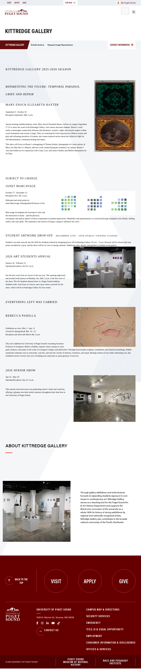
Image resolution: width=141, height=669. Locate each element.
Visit (9, 2)
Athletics (109, 11)
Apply (16, 2)
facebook (37, 623)
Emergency (93, 623)
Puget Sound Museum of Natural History (75, 662)
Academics (53, 11)
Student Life (90, 11)
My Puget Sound (126, 2)
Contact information (121, 44)
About (36, 11)
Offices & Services (98, 649)
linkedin (47, 623)
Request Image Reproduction (60, 44)
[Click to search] (136, 12)
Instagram (42, 623)
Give (24, 2)
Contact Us (47, 631)
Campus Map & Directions (103, 609)
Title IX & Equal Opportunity (105, 629)
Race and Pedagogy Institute (115, 662)
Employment (94, 636)
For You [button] (70, 2)
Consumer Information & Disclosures (110, 642)
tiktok (58, 623)
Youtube (53, 623)
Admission (71, 11)
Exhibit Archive (37, 44)
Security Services (98, 616)
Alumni (122, 11)
